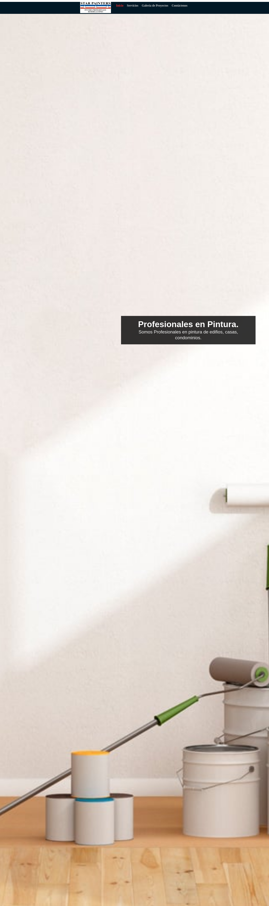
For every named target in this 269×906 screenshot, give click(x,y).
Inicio (119, 5)
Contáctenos (179, 5)
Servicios (132, 5)
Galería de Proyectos (155, 5)
